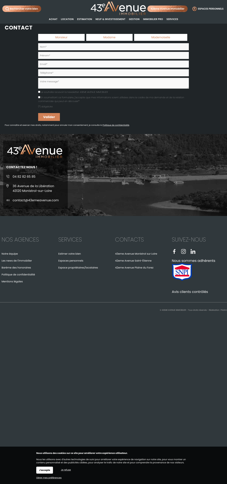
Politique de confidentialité (116, 125)
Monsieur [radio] (61, 37)
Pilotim (224, 310)
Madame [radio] (109, 37)
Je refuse (66, 469)
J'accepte (44, 470)
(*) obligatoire (45, 106)
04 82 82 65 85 (24, 176)
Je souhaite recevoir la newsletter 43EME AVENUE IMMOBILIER (74, 92)
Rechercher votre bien (22, 9)
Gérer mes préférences (49, 477)
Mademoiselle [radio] (160, 37)
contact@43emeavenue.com (36, 200)
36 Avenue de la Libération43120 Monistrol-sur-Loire (33, 188)
